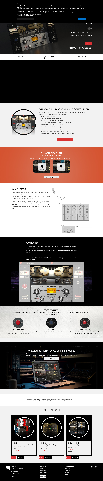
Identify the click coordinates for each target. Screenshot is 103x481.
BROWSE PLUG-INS (51, 177)
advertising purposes (70, 10)
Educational (67, 470)
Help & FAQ (67, 472)
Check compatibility (22, 57)
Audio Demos (86, 48)
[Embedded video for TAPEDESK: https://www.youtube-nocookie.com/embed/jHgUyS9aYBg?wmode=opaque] (51, 81)
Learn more (20, 457)
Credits (12, 476)
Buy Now (89, 43)
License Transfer (43, 474)
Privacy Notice (43, 470)
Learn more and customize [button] (25, 19)
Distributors (67, 468)
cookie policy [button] (20, 7)
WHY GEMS (51, 359)
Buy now (14, 457)
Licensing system (82, 57)
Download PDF (51, 57)
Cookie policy (43, 476)
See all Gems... (65, 139)
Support (66, 474)
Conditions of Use (43, 472)
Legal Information (43, 468)
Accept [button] (82, 19)
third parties (42, 8)
